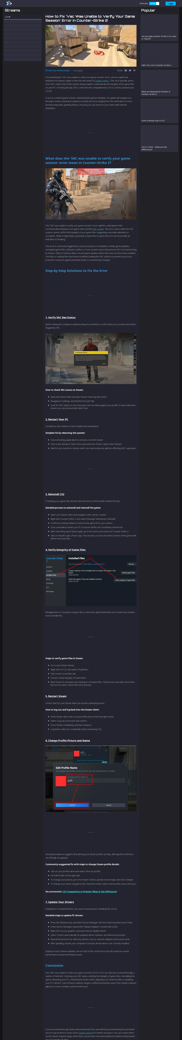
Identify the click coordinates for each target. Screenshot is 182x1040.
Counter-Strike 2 (102, 93)
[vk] (134, 83)
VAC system (98, 242)
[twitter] (130, 83)
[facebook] (126, 83)
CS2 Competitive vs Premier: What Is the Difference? (89, 904)
